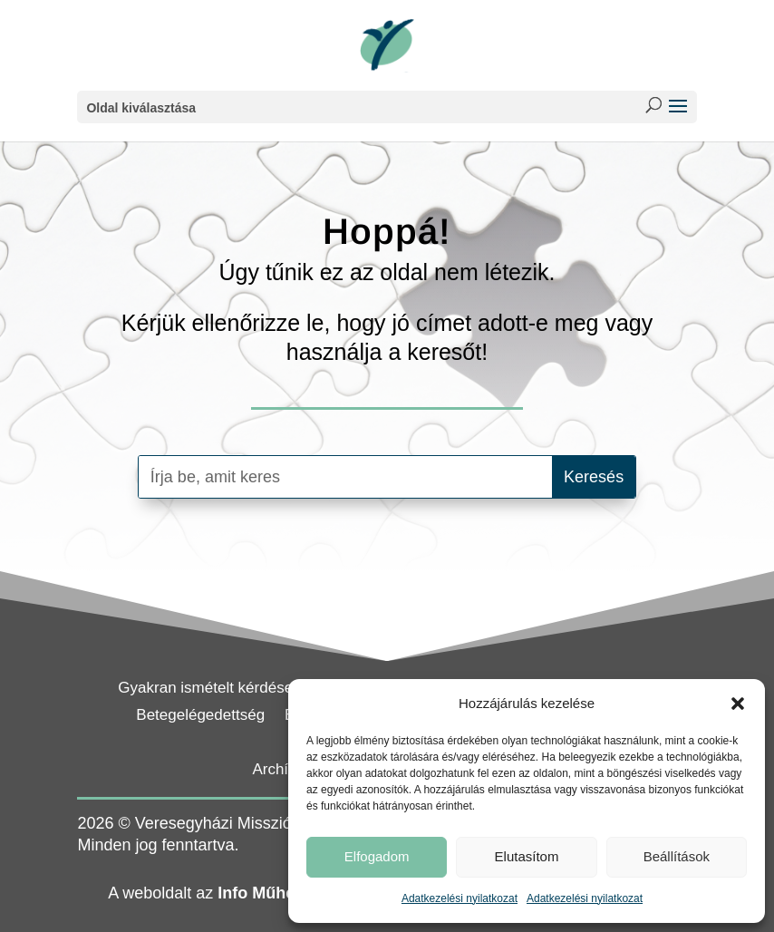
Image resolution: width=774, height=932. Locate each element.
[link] (387, 44)
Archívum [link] (284, 770)
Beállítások (676, 856)
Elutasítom (527, 856)
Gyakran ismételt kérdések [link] (209, 689)
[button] (738, 703)
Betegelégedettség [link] (200, 716)
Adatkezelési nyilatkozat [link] (460, 898)
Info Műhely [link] (263, 893)
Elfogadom (377, 856)
